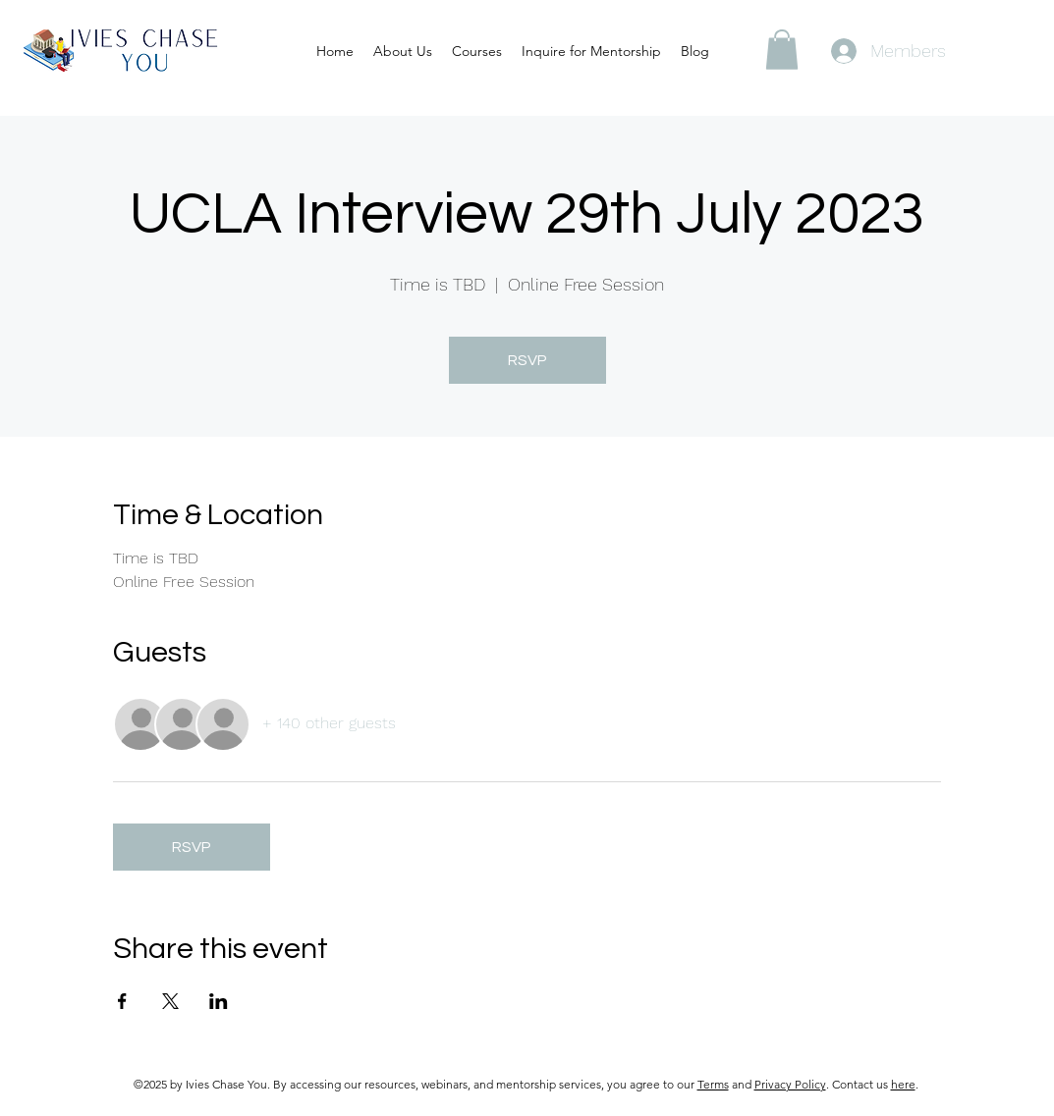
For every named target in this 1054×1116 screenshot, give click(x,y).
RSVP (527, 360)
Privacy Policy (790, 1084)
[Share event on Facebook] (122, 1001)
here (903, 1084)
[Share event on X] (170, 1001)
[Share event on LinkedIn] (218, 1001)
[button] (782, 49)
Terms (713, 1084)
